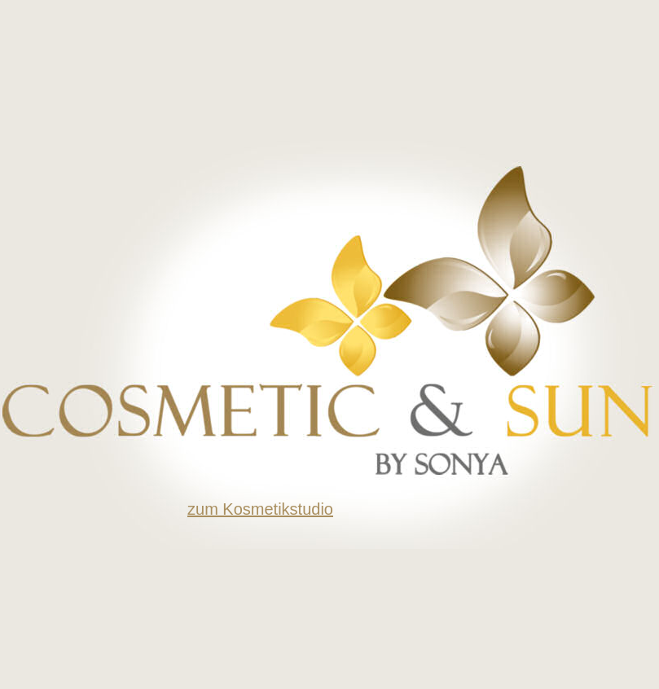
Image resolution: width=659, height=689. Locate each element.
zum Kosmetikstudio (260, 509)
